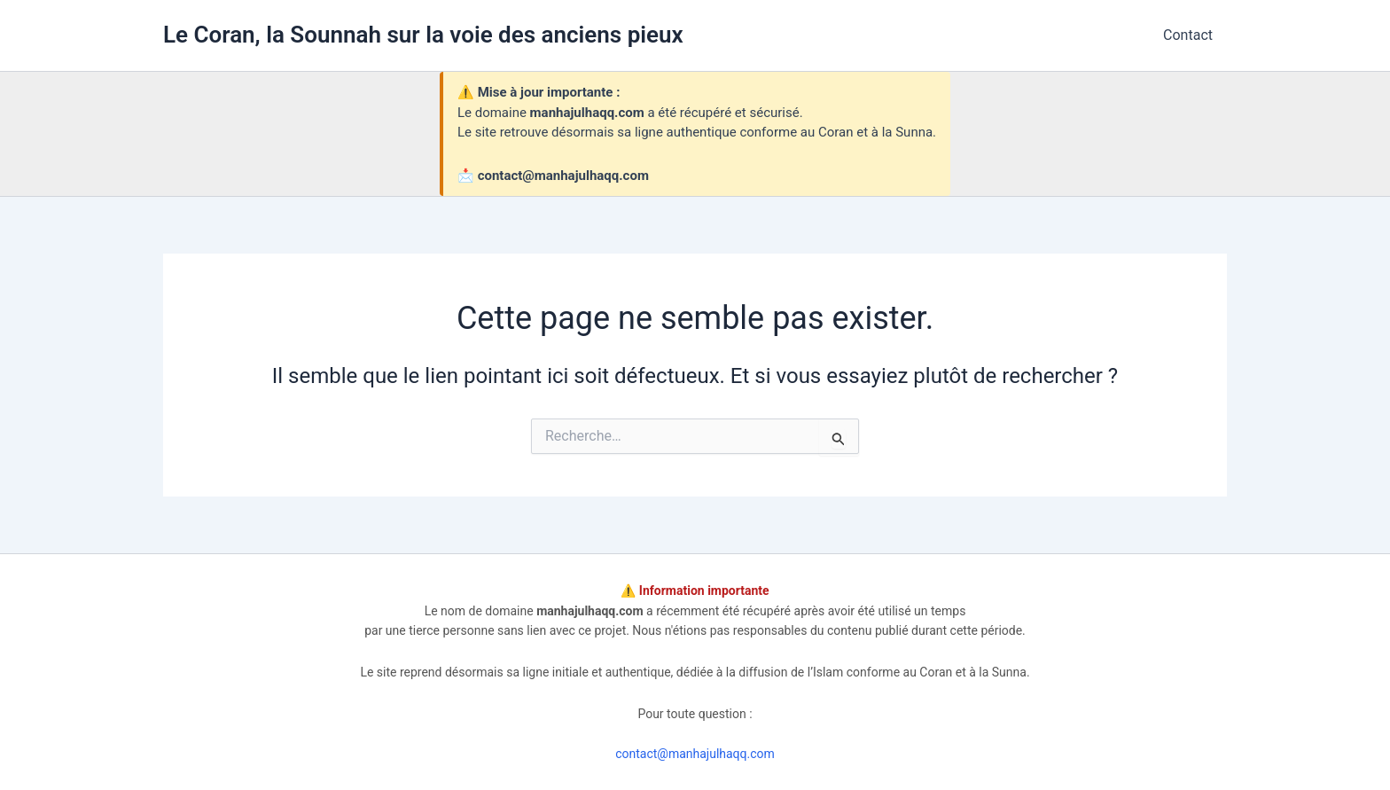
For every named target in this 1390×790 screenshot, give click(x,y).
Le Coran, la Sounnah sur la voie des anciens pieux (423, 34)
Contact (1188, 35)
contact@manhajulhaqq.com (695, 754)
